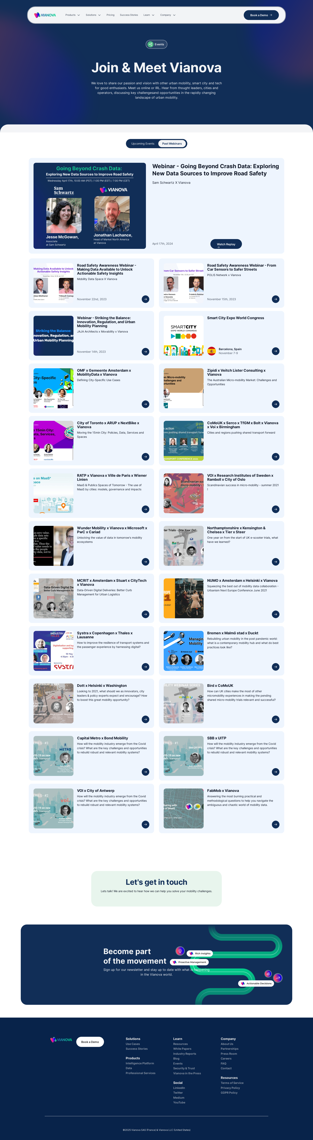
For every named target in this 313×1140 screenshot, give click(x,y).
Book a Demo (90, 1042)
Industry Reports (184, 1053)
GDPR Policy (229, 1092)
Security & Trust (184, 1068)
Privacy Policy (230, 1087)
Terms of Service (232, 1082)
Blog (176, 1058)
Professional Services (141, 1073)
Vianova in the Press (187, 1073)
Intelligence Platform (140, 1063)
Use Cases (133, 1044)
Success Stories (137, 1048)
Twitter (178, 1092)
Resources (180, 1044)
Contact (226, 1068)
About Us (227, 1044)
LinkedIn (179, 1087)
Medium (178, 1097)
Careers (226, 1058)
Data (129, 1068)
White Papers (182, 1048)
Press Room (229, 1053)
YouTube (179, 1102)
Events (178, 1063)
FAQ (223, 1063)
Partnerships (230, 1048)
